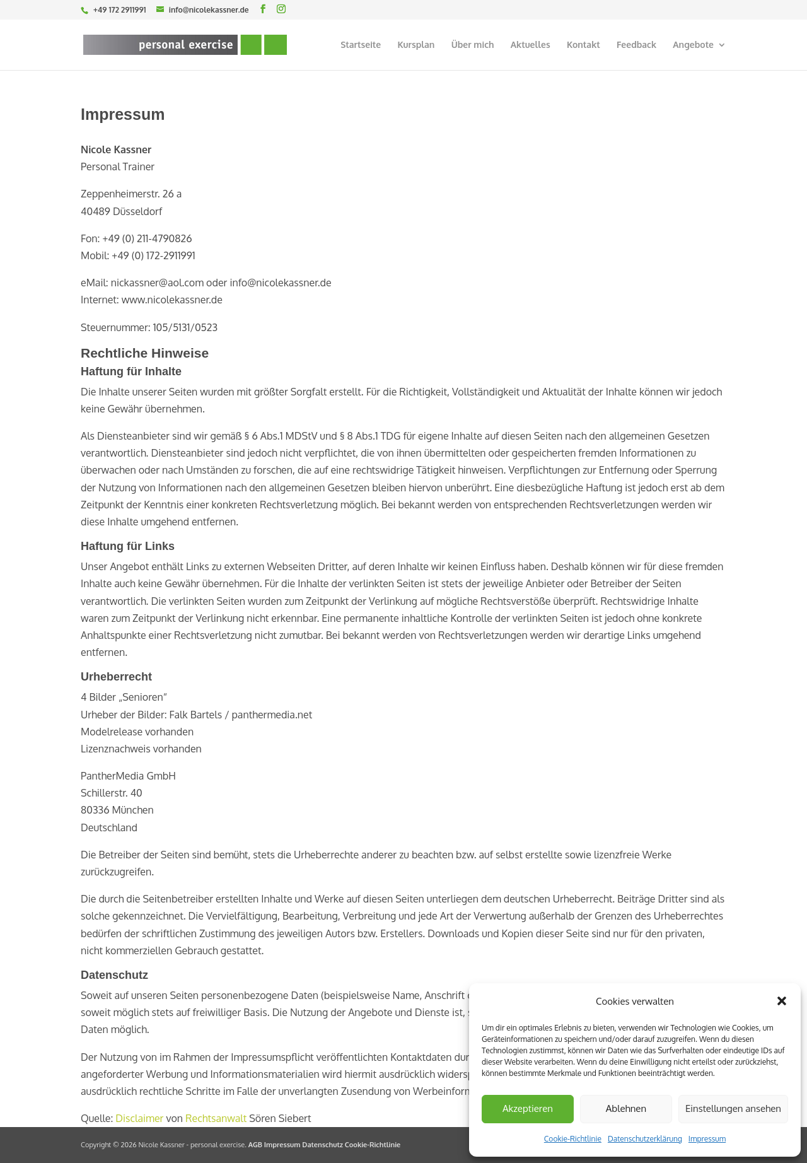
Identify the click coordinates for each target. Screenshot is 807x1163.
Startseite (360, 45)
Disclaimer (139, 1118)
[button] (781, 1001)
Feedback (636, 45)
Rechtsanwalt (216, 1118)
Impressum (707, 1138)
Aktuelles (530, 45)
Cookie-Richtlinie (572, 1138)
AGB (255, 1144)
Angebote (693, 45)
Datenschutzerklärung (645, 1138)
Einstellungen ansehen (733, 1108)
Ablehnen (626, 1108)
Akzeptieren (527, 1108)
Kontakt (583, 45)
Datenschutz (322, 1144)
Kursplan (415, 45)
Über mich (472, 45)
